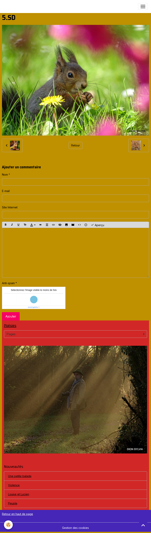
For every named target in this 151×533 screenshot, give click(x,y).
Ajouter (10, 316)
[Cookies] (8, 524)
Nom (5, 174)
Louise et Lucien (18, 494)
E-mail (6, 191)
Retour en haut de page (17, 514)
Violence (14, 485)
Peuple (12, 503)
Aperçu (97, 225)
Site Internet (9, 207)
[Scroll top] (143, 525)
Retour (75, 145)
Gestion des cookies (75, 527)
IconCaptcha (33, 307)
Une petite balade (19, 476)
